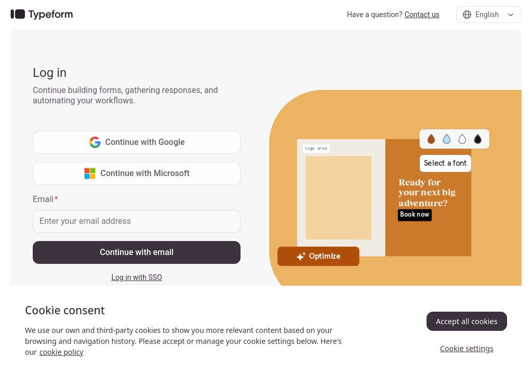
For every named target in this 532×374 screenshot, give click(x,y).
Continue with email (137, 252)
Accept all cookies (466, 321)
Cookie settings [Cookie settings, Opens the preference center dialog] (467, 348)
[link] (41, 14)
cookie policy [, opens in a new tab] (61, 352)
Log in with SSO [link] (136, 277)
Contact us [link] (422, 14)
